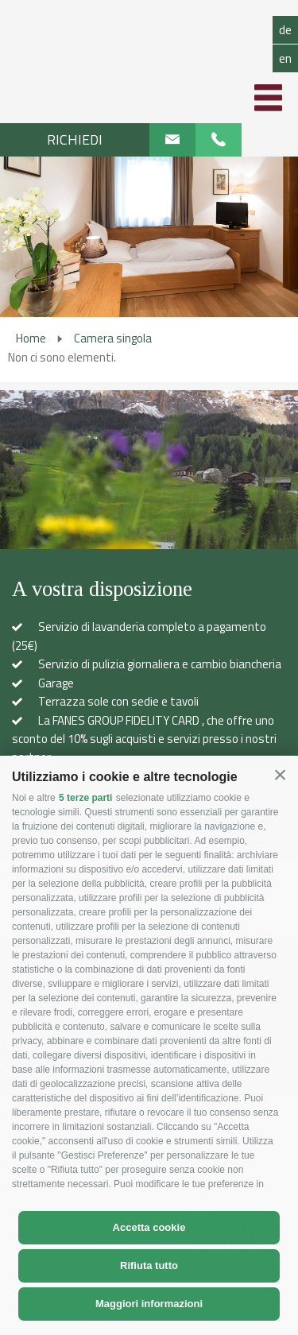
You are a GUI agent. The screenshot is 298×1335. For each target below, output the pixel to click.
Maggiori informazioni (149, 1304)
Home (31, 338)
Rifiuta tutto (149, 1265)
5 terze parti (85, 797)
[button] (280, 775)
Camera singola (113, 338)
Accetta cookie (149, 1227)
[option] (149, 237)
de (285, 29)
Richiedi (75, 139)
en (285, 58)
